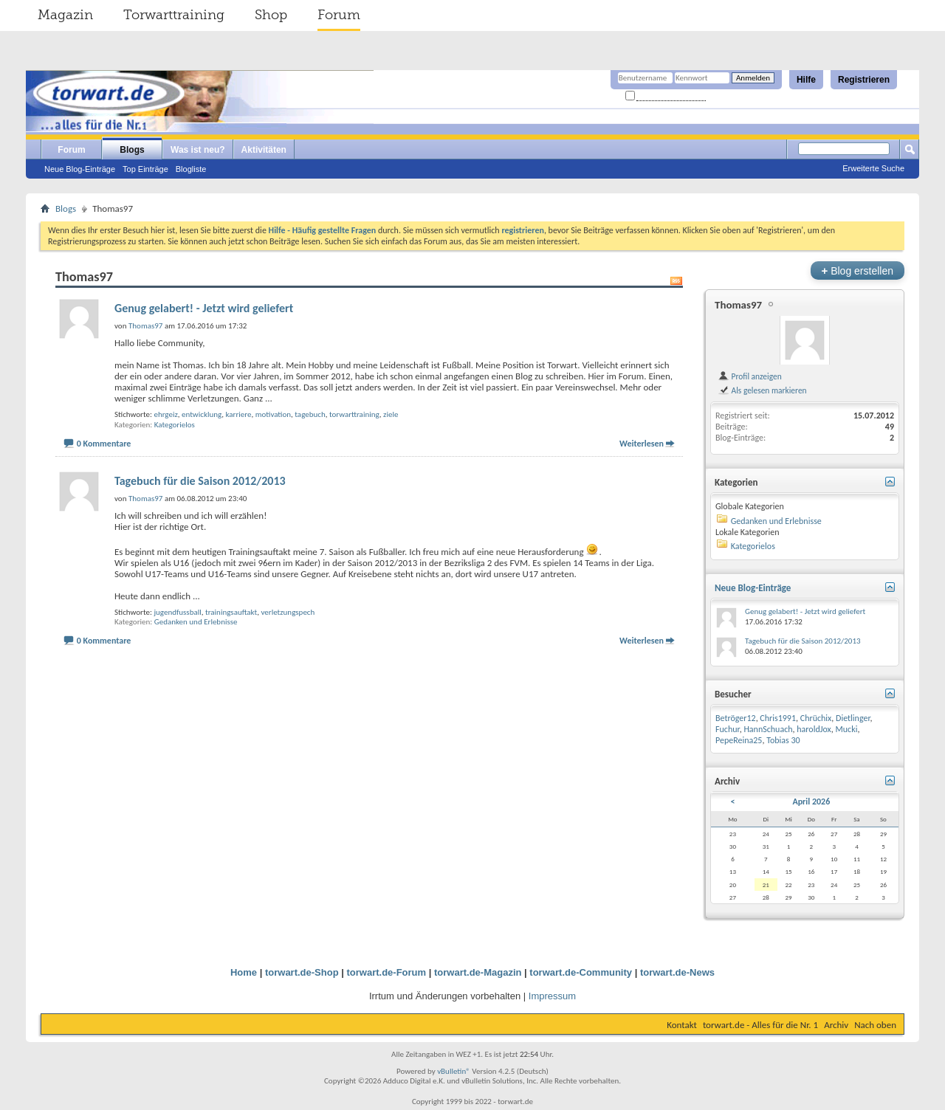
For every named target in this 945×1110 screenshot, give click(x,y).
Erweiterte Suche (873, 168)
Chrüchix (816, 718)
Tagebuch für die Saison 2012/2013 (200, 481)
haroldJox (814, 729)
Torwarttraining (173, 15)
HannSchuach (767, 729)
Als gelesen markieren (762, 390)
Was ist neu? (198, 150)
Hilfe (806, 80)
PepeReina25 (738, 740)
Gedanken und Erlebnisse (196, 622)
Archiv (836, 1024)
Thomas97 (738, 304)
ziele (390, 414)
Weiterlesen (641, 443)
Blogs (132, 150)
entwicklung (201, 414)
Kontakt (682, 1024)
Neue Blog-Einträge (79, 169)
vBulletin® (453, 1071)
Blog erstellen (857, 270)
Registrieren (864, 80)
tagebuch (310, 414)
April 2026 (811, 801)
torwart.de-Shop (302, 972)
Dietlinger (853, 718)
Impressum (552, 996)
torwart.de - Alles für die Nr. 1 (760, 1024)
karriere (239, 414)
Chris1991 (778, 718)
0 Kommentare (104, 443)
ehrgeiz (165, 414)
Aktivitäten (263, 150)
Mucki (847, 729)
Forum (338, 15)
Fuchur (727, 729)
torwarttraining (354, 414)
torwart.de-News (677, 972)
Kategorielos (174, 425)
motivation (273, 414)
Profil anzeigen (750, 376)
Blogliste (191, 169)
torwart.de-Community (580, 972)
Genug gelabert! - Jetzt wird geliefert (203, 308)
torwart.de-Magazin (477, 972)
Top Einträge (145, 169)
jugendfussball (177, 612)
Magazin (65, 15)
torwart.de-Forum (387, 972)
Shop (271, 15)
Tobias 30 (783, 740)
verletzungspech (288, 612)
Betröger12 (735, 718)
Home (243, 972)
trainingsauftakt (231, 612)
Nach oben (875, 1024)
